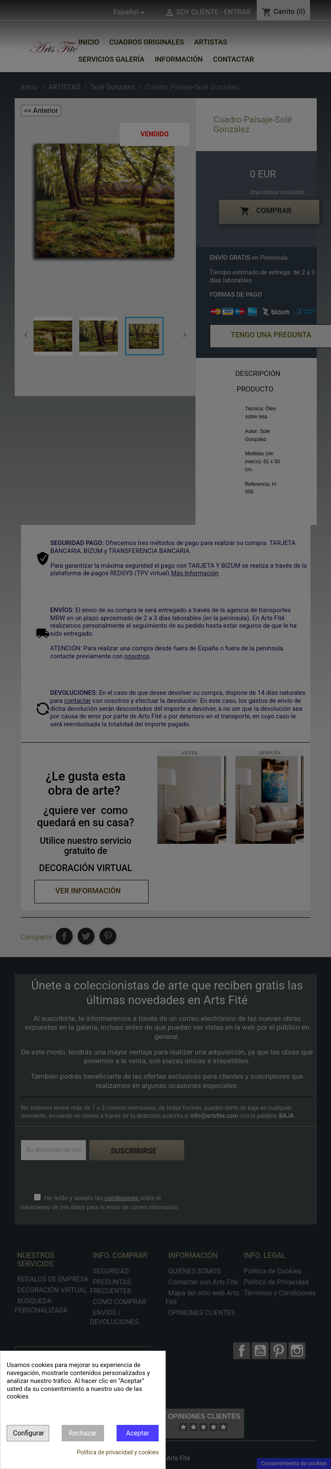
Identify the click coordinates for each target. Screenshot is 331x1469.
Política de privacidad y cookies (118, 1452)
